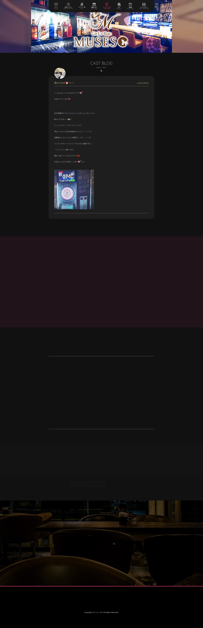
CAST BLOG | (86, 484)
